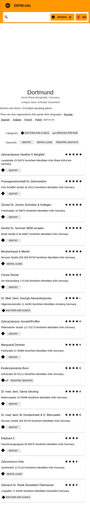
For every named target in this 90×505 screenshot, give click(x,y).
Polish (38, 119)
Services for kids (65, 133)
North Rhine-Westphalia (34, 97)
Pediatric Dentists (67, 142)
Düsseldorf (54, 102)
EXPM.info (22, 6)
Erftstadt (42, 102)
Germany (54, 97)
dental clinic (45, 142)
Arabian (17, 119)
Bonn (34, 102)
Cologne (25, 102)
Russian (68, 114)
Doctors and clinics (35, 133)
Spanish (5, 119)
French (28, 119)
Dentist (26, 142)
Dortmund (40, 92)
